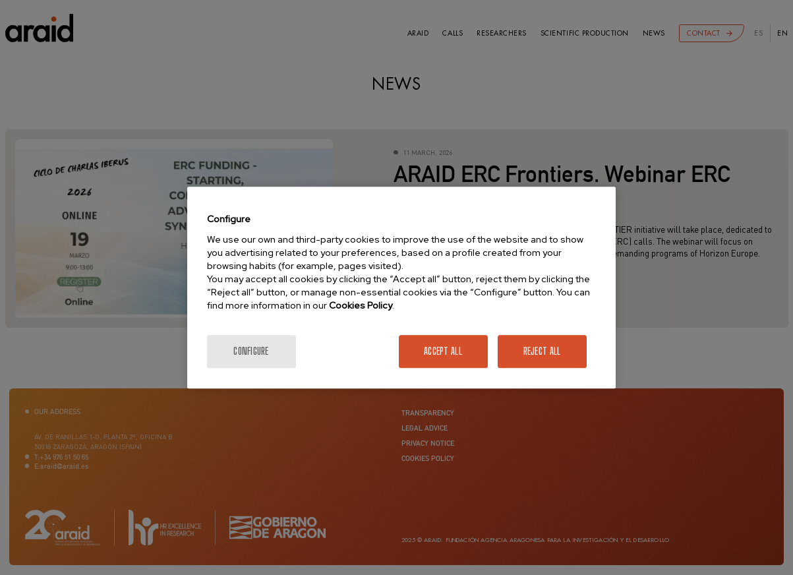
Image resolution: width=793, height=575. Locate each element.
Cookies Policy (360, 305)
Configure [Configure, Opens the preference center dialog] (251, 351)
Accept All (443, 351)
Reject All (542, 351)
